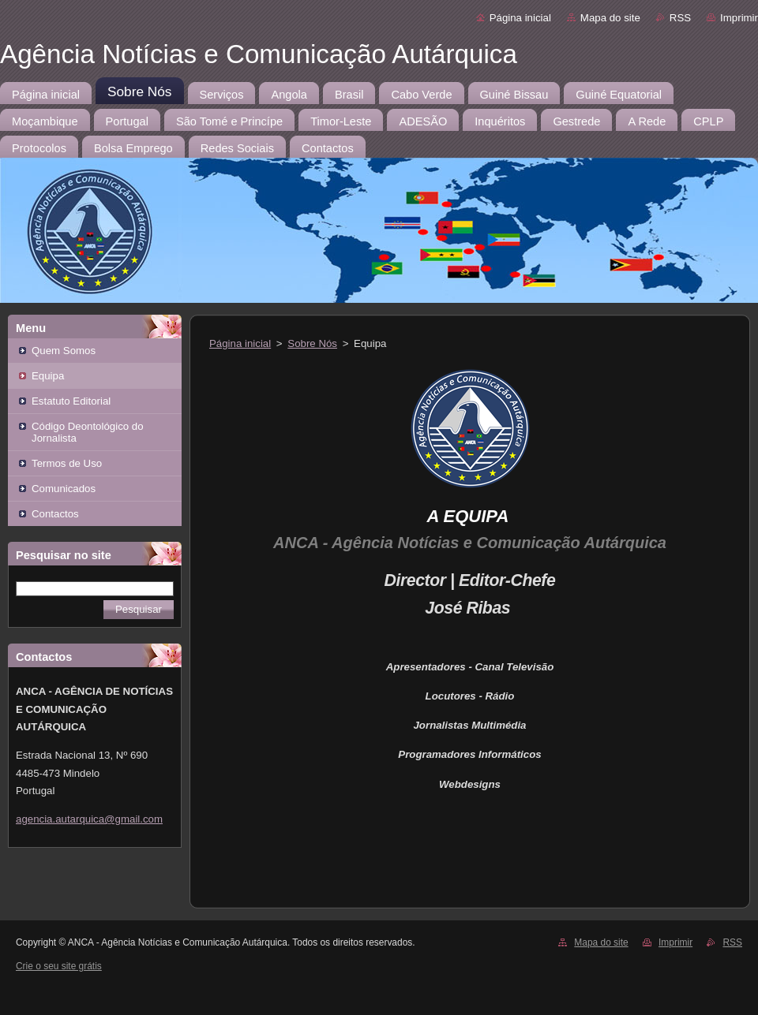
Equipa (48, 376)
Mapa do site (610, 18)
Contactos (55, 514)
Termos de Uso (67, 463)
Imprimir (739, 18)
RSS (680, 18)
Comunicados (64, 488)
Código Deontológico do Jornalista (88, 432)
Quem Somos (64, 350)
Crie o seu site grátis (59, 966)
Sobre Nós (312, 343)
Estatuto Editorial (71, 401)
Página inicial (520, 18)
